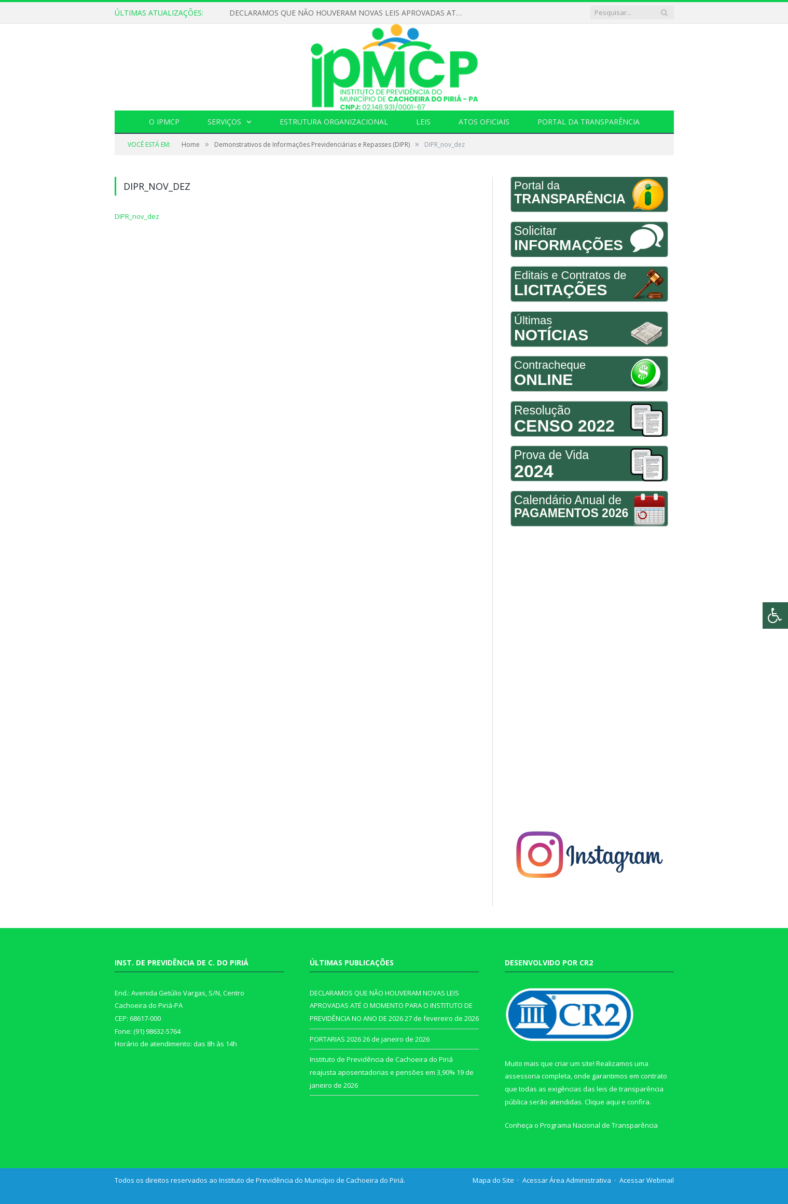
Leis (423, 122)
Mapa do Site (493, 1180)
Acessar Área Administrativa (566, 1180)
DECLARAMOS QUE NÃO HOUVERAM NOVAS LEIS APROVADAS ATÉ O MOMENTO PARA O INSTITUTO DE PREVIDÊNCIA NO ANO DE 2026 (348, 13)
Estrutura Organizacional (334, 122)
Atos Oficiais (484, 122)
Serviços (224, 122)
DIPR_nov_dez (137, 216)
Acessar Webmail (646, 1180)
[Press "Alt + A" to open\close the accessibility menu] (775, 615)
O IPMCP (164, 122)
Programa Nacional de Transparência (599, 1125)
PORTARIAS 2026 (335, 1039)
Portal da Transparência (588, 122)
